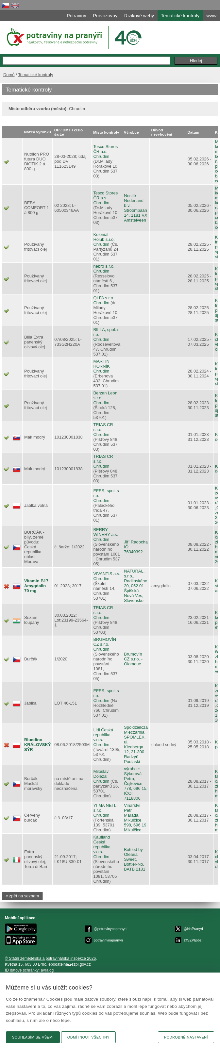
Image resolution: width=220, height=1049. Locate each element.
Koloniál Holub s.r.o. (104, 237)
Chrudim (101, 156)
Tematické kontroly (35, 74)
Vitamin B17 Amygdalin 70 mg (36, 585)
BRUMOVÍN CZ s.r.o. (104, 642)
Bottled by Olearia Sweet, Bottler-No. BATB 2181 (134, 859)
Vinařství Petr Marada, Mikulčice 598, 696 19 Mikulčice (135, 817)
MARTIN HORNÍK (101, 364)
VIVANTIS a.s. (106, 573)
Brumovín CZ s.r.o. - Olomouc (133, 659)
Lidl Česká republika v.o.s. (103, 734)
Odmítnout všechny (88, 1037)
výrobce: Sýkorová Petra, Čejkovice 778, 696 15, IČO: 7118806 (135, 783)
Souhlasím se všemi (33, 1037)
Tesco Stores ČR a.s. (105, 149)
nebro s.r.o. (103, 266)
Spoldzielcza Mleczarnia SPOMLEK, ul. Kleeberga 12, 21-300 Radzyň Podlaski (136, 744)
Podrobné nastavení (186, 1037)
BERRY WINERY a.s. (105, 532)
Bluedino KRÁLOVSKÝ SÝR (37, 744)
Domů (9, 74)
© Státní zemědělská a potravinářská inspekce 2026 (50, 958)
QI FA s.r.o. (103, 297)
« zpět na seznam (22, 895)
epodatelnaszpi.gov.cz (69, 964)
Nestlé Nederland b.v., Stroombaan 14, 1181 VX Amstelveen (135, 208)
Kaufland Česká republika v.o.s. (101, 844)
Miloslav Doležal (101, 774)
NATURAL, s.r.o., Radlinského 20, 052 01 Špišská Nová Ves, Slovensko (135, 586)
